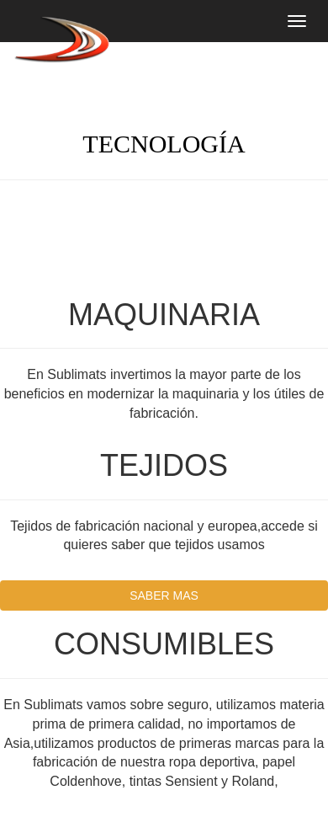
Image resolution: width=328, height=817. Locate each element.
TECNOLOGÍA (163, 144)
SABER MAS (164, 595)
